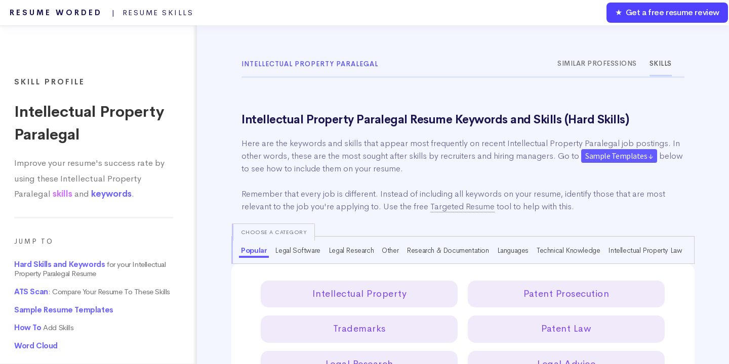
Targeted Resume (462, 206)
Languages (513, 250)
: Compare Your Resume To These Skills (92, 291)
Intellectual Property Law (645, 250)
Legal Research (351, 250)
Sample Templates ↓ (619, 156)
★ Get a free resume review (667, 12)
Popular (254, 250)
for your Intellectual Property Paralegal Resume (90, 269)
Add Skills (43, 327)
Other (390, 250)
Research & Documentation (448, 250)
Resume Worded (102, 12)
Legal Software (297, 250)
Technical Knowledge (568, 250)
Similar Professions (597, 63)
